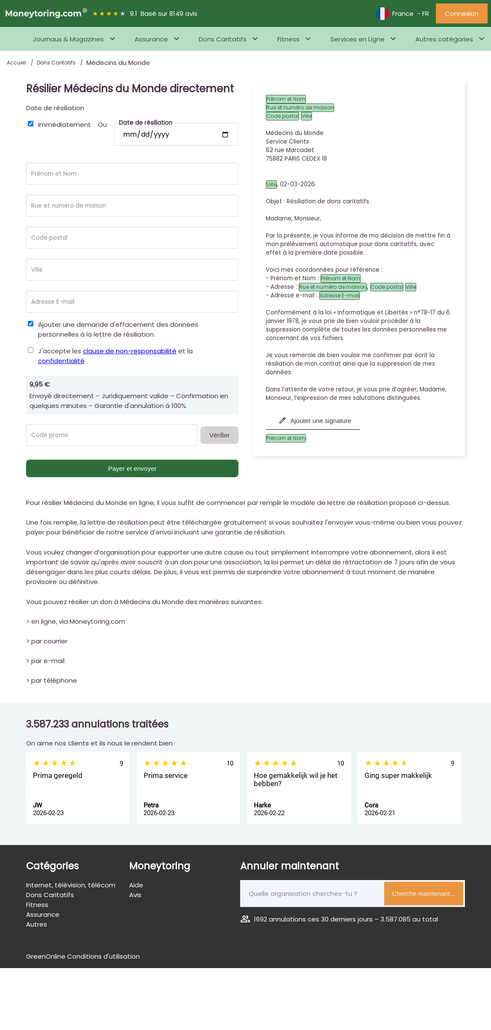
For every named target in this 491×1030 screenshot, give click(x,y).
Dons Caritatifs (223, 39)
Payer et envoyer (132, 468)
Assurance (151, 39)
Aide (136, 884)
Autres (36, 924)
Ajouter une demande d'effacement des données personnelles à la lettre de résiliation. (118, 329)
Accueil (17, 62)
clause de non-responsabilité (129, 350)
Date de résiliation (55, 107)
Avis (135, 894)
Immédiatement (64, 124)
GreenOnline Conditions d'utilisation (83, 956)
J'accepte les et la (115, 355)
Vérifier (219, 435)
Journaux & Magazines (68, 39)
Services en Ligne (357, 39)
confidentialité (61, 360)
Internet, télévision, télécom (70, 884)
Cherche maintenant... (424, 893)
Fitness (288, 39)
